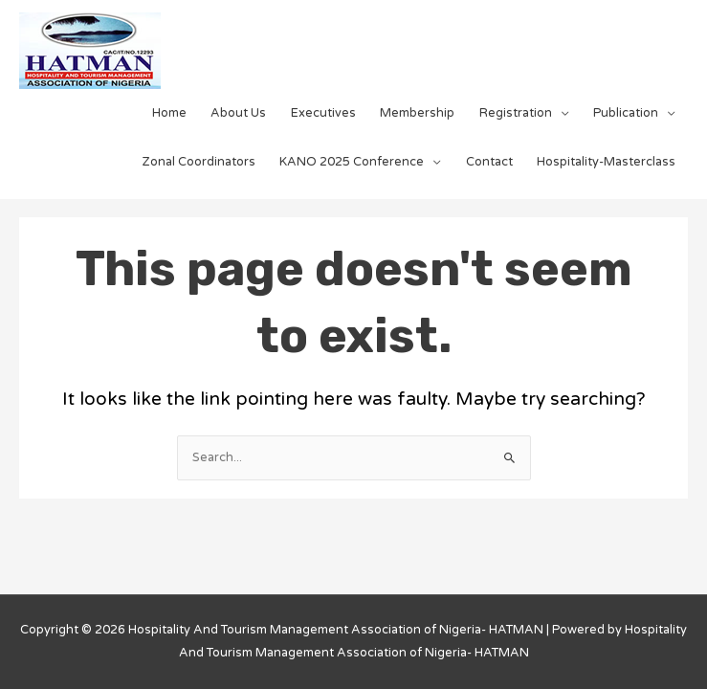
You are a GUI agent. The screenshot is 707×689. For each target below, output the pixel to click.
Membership (417, 113)
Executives (323, 113)
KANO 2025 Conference (351, 161)
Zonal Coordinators (199, 161)
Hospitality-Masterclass (606, 161)
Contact (489, 161)
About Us (238, 113)
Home (169, 113)
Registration (515, 113)
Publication (625, 113)
